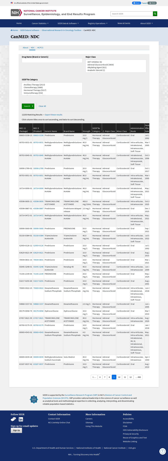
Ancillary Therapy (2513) (52, 84)
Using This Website (94, 426)
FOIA (125, 426)
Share (137, 3)
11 (125, 377)
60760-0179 (38, 325)
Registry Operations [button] (97, 23)
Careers (89, 418)
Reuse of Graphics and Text (135, 437)
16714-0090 (38, 188)
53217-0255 (38, 281)
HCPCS (40, 47)
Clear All (42, 106)
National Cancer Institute (115, 448)
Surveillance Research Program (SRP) (81, 395)
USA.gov (132, 448)
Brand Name (69, 131)
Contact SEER (54, 418)
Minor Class (122, 131)
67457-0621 (38, 318)
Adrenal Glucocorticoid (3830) (116, 64)
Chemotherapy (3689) (52, 87)
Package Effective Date (148, 128)
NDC (33, 47)
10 (119, 377)
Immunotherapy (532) (52, 93)
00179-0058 (38, 311)
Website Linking (130, 441)
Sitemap (89, 422)
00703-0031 (38, 142)
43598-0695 (38, 201)
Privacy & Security (131, 433)
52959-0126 (38, 245)
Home (19, 23)
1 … (94, 377)
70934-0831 (38, 259)
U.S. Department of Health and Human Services (53, 448)
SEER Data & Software (29, 30)
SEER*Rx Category (30, 79)
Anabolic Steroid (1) (116, 70)
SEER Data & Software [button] (67, 23)
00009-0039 (38, 357)
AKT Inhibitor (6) (116, 62)
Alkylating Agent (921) (116, 67)
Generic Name (51, 131)
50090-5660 (38, 228)
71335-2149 (38, 273)
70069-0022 (38, 288)
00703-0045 (38, 155)
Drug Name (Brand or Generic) (35, 57)
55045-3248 (38, 266)
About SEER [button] (145, 23)
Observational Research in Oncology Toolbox (61, 30)
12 (131, 377)
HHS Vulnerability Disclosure (135, 430)
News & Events (124, 23)
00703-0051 (38, 175)
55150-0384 (38, 235)
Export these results (53, 114)
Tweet (144, 3)
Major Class (91, 57)
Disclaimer (127, 422)
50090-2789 (38, 168)
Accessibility (128, 418)
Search (27, 106)
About (25, 47)
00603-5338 (38, 135)
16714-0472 (38, 215)
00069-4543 (38, 332)
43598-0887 (38, 208)
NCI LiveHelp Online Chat (59, 422)
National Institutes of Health (88, 448)
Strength (86, 131)
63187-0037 (38, 364)
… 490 (138, 377)
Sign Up (16, 430)
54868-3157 (38, 304)
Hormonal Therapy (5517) (52, 90)
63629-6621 (38, 252)
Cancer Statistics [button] (39, 23)
